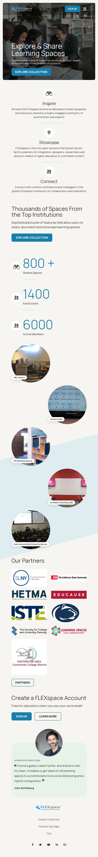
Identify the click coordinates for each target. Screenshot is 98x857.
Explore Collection (31, 72)
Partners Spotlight (49, 826)
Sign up (21, 716)
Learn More (48, 716)
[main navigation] (85, 9)
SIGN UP (72, 8)
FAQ (49, 833)
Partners (22, 682)
